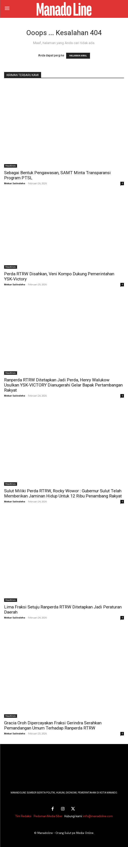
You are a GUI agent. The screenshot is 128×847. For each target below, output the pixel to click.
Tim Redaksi (23, 816)
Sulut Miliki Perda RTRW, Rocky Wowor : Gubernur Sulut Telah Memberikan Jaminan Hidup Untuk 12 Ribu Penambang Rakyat (63, 493)
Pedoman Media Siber (48, 816)
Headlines (10, 165)
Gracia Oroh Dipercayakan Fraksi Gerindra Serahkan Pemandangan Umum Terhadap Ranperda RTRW (52, 725)
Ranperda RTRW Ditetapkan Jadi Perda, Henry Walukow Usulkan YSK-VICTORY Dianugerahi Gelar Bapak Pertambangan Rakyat (63, 385)
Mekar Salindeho (14, 183)
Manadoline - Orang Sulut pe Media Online (65, 833)
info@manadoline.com (98, 816)
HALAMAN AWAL (78, 55)
